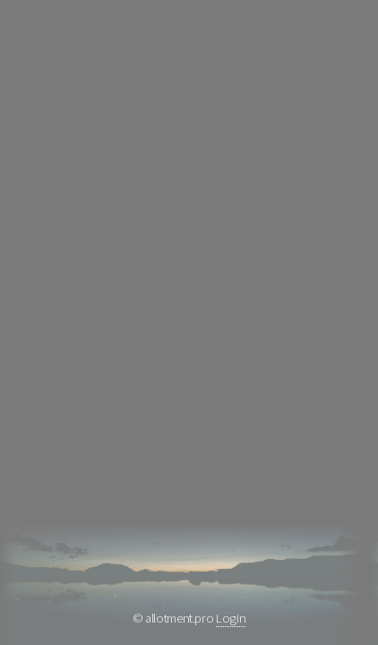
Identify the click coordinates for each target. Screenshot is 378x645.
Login (230, 618)
